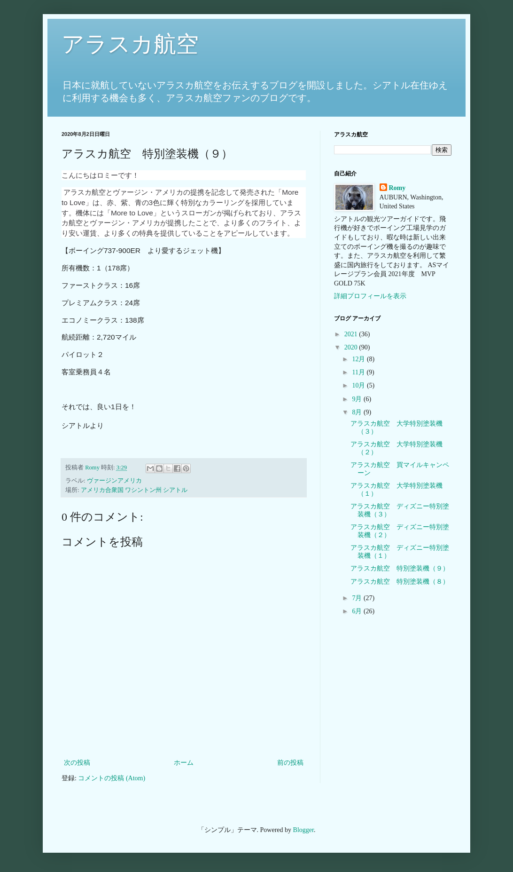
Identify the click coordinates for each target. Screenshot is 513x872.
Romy (397, 187)
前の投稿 (290, 762)
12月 (359, 359)
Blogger (303, 829)
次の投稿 (77, 762)
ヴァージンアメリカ (114, 480)
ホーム (184, 762)
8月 (358, 412)
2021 (351, 334)
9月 (358, 399)
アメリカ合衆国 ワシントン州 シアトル (134, 490)
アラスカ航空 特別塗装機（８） (399, 581)
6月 (358, 611)
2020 (351, 347)
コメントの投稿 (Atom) (111, 778)
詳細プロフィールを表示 (370, 296)
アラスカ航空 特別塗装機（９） (399, 568)
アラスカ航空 (130, 44)
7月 (358, 598)
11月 (359, 372)
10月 (359, 385)
